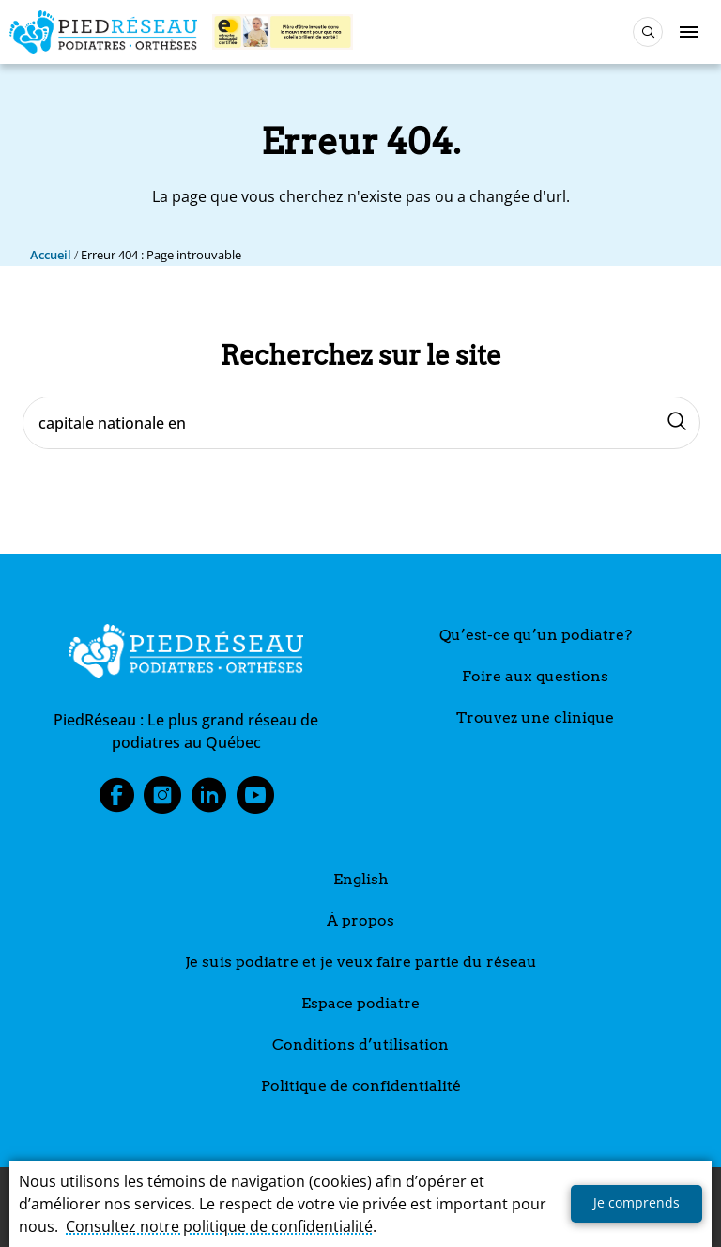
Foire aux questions (535, 676)
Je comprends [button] (636, 1202)
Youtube (255, 800)
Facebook (116, 800)
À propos (360, 920)
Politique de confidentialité (361, 1086)
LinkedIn (209, 800)
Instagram (162, 800)
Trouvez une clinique (535, 717)
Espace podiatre (360, 1003)
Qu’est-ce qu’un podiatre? (535, 635)
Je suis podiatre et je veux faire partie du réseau (361, 962)
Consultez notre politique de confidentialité (219, 1226)
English (361, 879)
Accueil (50, 254)
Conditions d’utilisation (360, 1044)
